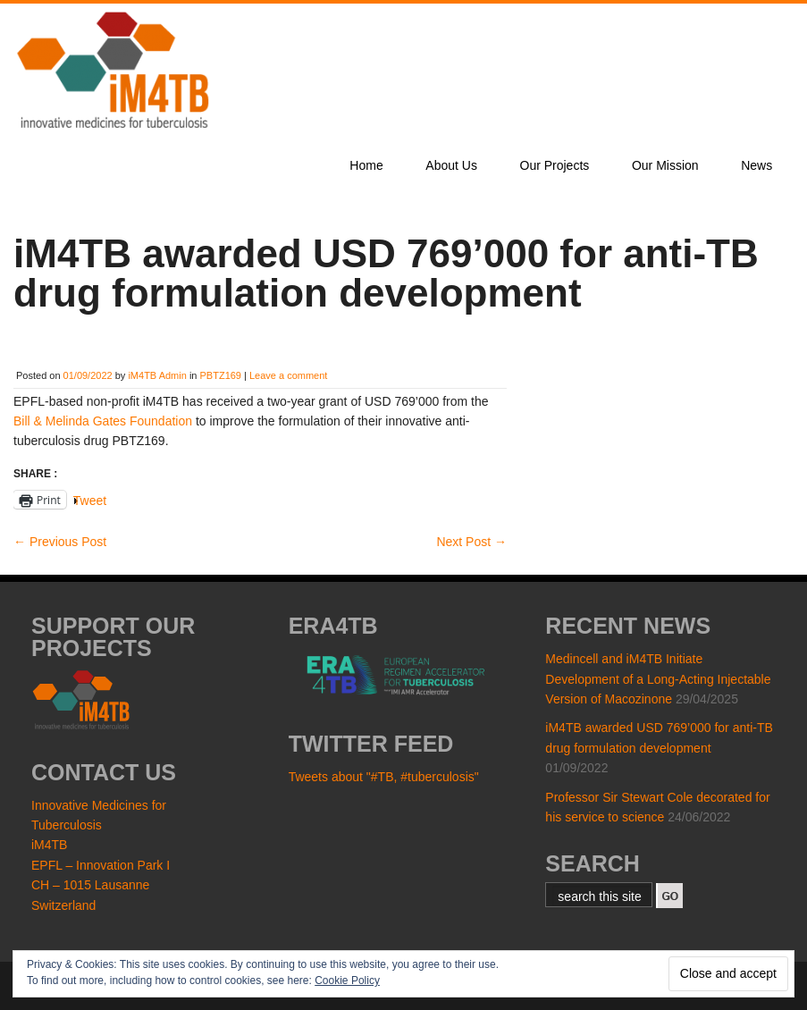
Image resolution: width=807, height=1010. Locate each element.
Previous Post (59, 541)
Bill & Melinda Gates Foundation (102, 421)
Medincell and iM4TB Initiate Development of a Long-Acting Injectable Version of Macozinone (657, 679)
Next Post (471, 541)
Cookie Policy (347, 980)
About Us (451, 165)
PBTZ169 (220, 375)
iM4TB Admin (157, 375)
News (756, 165)
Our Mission (665, 165)
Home (365, 165)
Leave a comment (288, 375)
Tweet (89, 500)
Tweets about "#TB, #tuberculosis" (384, 777)
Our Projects (555, 165)
